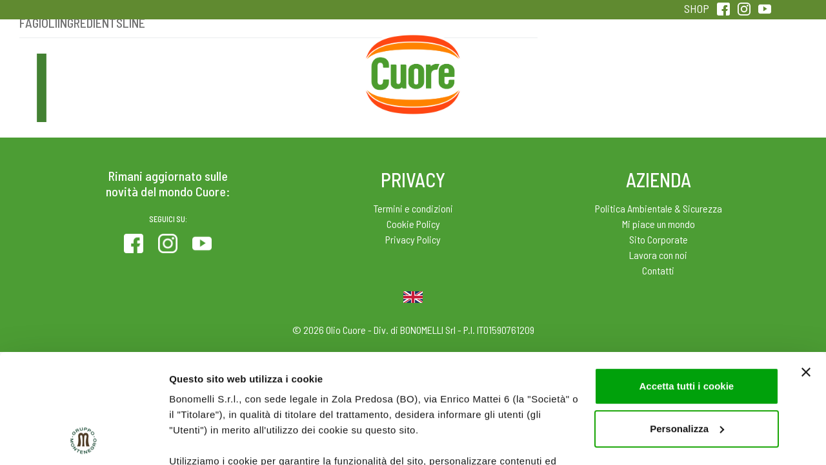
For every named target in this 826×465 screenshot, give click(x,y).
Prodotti (106, 64)
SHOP (696, 8)
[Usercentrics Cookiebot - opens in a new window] (83, 440)
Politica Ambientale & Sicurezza (658, 208)
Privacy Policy (413, 239)
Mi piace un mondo (658, 224)
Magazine (515, 64)
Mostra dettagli (204, 439)
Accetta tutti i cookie (686, 283)
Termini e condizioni (413, 208)
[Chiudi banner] (806, 269)
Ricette (310, 64)
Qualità (618, 64)
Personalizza (687, 326)
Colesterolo (208, 64)
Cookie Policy (413, 224)
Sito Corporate (658, 239)
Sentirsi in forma (720, 64)
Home (413, 50)
